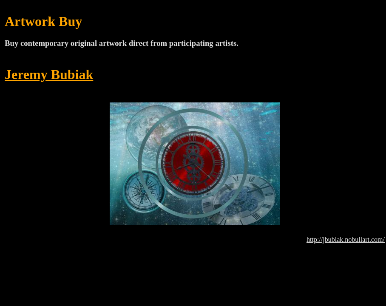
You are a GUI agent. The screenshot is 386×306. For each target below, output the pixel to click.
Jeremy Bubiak (49, 74)
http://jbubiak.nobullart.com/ (346, 239)
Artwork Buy (43, 21)
